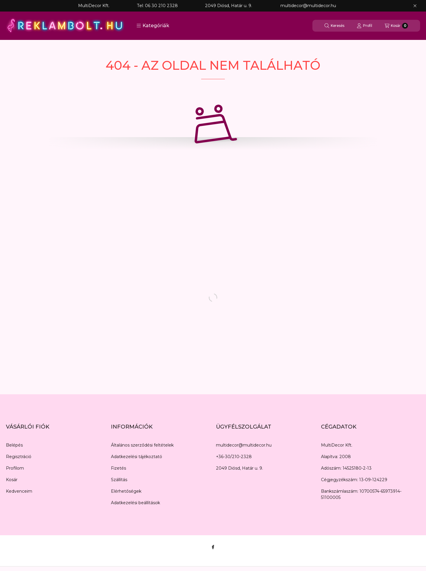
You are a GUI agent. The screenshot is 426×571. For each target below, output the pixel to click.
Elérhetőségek (126, 491)
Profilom (15, 468)
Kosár (11, 479)
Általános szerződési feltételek (142, 445)
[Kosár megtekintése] (396, 26)
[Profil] (364, 26)
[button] (152, 26)
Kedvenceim (19, 491)
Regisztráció (18, 456)
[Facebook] (213, 547)
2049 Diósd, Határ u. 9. (239, 468)
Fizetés (118, 468)
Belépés (14, 445)
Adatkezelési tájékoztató (136, 456)
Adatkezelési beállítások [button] (135, 502)
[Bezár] (415, 6)
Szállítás (119, 479)
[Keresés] (334, 26)
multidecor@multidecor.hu (244, 445)
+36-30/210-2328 (234, 456)
